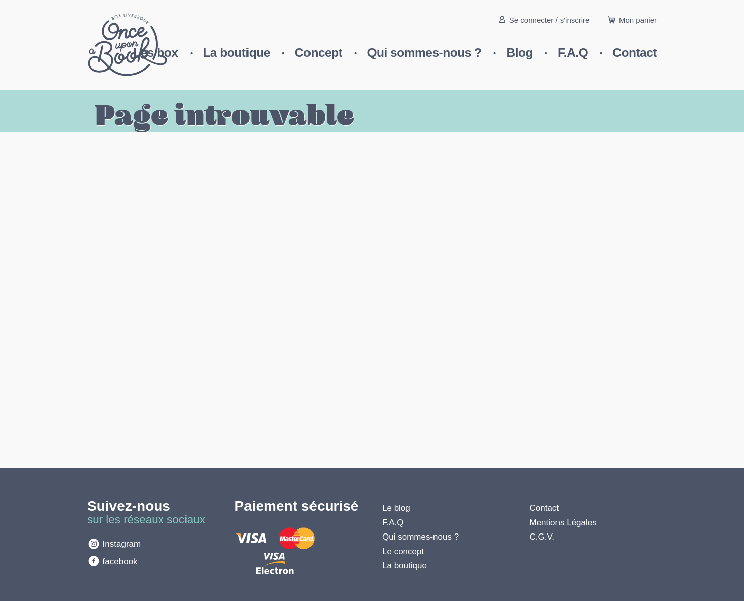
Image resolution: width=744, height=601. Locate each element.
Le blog (396, 508)
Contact (634, 52)
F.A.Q (572, 52)
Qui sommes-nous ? (424, 52)
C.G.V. (542, 537)
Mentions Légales (563, 522)
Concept (319, 52)
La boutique (236, 52)
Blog (520, 52)
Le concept (403, 551)
